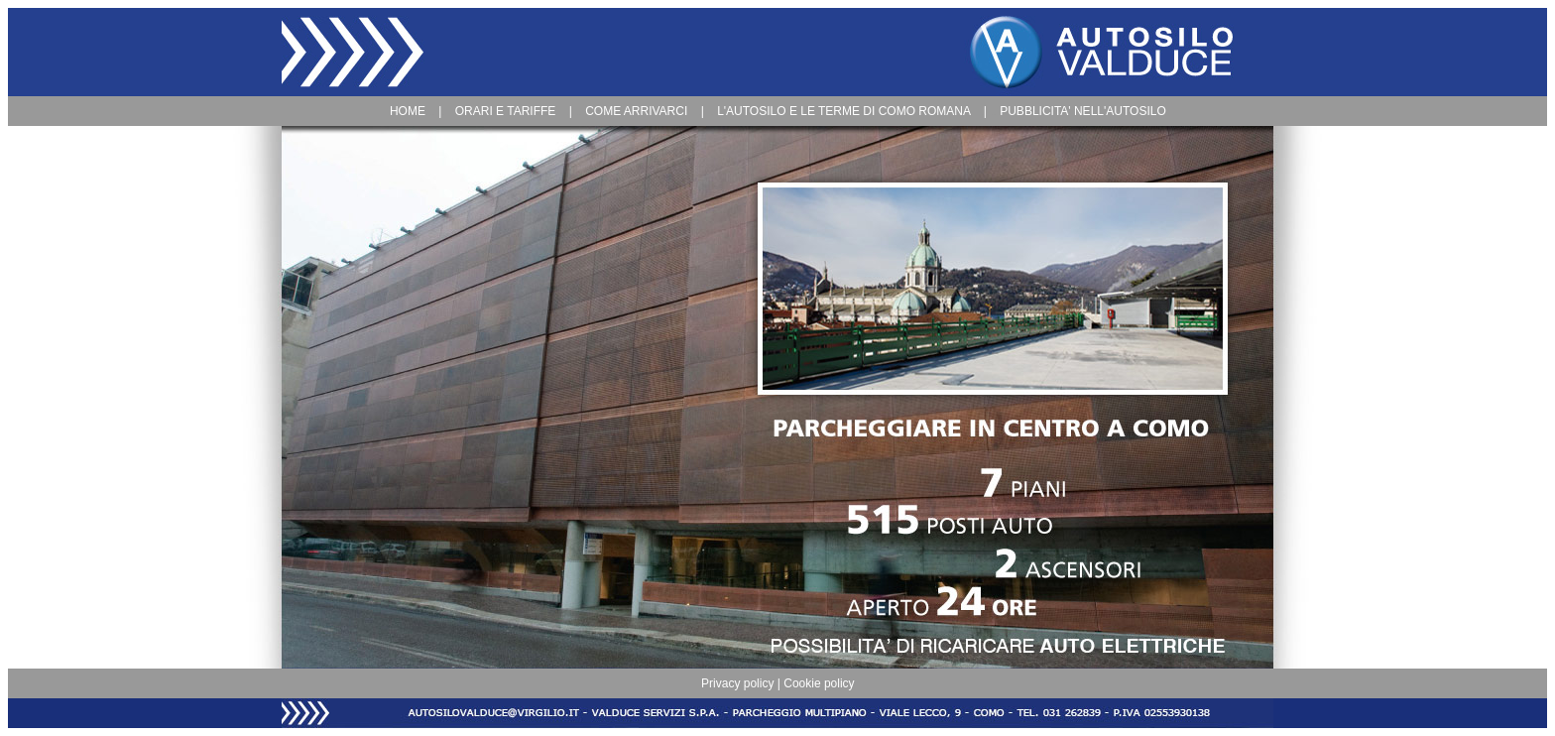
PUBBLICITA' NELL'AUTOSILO (1083, 111)
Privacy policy (737, 683)
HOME (407, 111)
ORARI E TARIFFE (505, 111)
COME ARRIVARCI (636, 111)
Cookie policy (818, 683)
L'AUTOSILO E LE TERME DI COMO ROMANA (843, 111)
